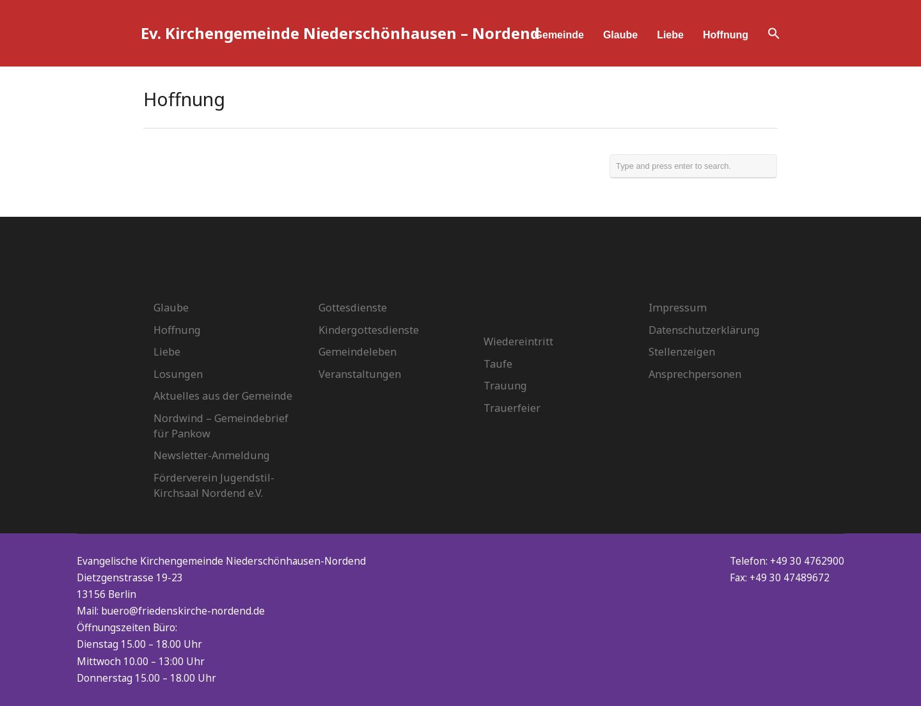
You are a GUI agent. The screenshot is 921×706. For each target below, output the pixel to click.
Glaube (620, 34)
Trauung (505, 386)
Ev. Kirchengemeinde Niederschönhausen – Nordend (340, 32)
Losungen (178, 374)
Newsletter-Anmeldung (212, 455)
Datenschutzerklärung (704, 330)
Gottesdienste (353, 308)
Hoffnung (725, 34)
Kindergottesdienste (369, 330)
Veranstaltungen (360, 374)
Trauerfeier (512, 408)
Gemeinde (559, 34)
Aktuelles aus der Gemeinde (223, 396)
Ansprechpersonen (695, 374)
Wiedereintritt (518, 341)
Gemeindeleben (358, 352)
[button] (773, 35)
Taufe (498, 364)
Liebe (670, 34)
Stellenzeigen (682, 352)
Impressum (678, 308)
